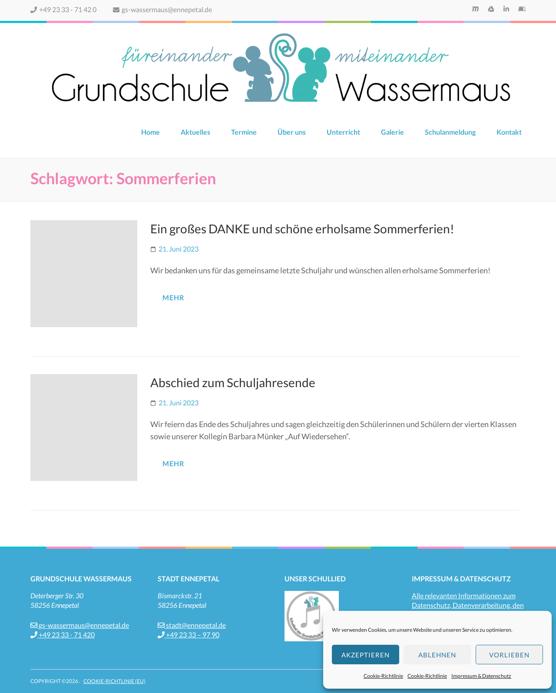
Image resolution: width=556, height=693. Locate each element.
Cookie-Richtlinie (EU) (114, 681)
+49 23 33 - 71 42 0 (63, 9)
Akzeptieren (365, 655)
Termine (244, 132)
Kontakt (509, 132)
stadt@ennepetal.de (192, 625)
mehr (173, 297)
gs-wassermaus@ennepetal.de (162, 9)
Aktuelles (195, 132)
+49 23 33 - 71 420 (62, 634)
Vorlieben (509, 655)
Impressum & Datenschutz (481, 676)
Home (150, 132)
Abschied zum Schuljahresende (232, 382)
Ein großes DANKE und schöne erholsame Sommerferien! (302, 228)
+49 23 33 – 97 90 (188, 634)
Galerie (392, 132)
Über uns (292, 132)
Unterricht (343, 132)
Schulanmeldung (450, 132)
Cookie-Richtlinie (383, 676)
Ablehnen (437, 655)
